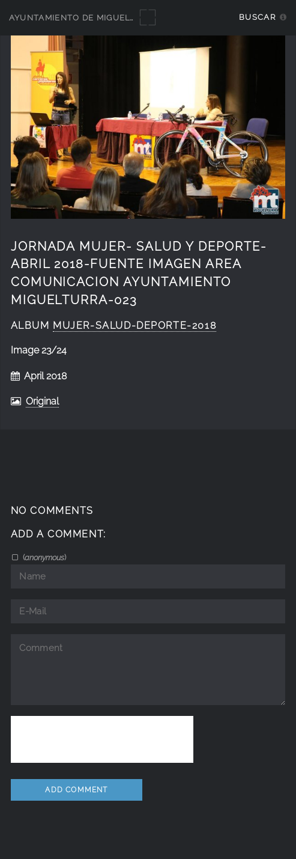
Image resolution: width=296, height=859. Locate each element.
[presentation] (102, 739)
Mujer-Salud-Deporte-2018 (134, 325)
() (43, 557)
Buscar (257, 17)
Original (42, 401)
